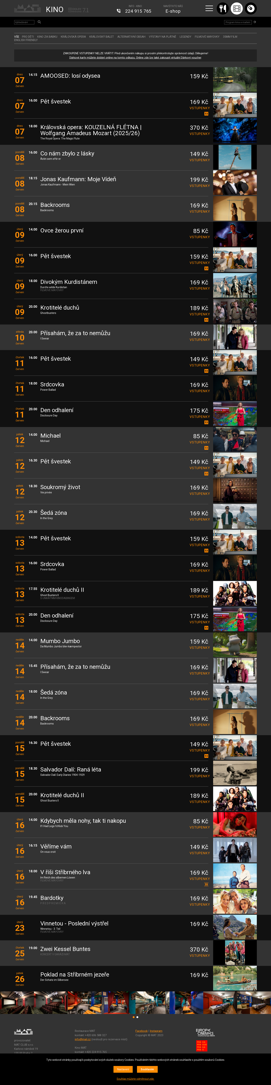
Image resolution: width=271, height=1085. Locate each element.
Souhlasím (147, 1069)
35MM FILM (230, 36)
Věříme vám (56, 846)
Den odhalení (56, 410)
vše (16, 36)
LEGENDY (185, 36)
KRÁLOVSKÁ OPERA (73, 36)
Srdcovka (52, 384)
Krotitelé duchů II (62, 590)
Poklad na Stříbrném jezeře (74, 974)
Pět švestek (55, 101)
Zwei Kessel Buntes (65, 949)
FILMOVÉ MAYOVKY (207, 36)
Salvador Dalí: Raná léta (70, 769)
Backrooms (55, 205)
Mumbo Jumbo (60, 641)
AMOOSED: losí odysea (70, 76)
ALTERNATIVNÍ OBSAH (131, 36)
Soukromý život (60, 487)
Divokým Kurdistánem (68, 282)
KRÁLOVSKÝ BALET (101, 36)
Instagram (156, 1031)
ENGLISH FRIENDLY (26, 40)
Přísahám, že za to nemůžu (75, 333)
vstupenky (199, 108)
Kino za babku (47, 36)
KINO (55, 9)
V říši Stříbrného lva (65, 872)
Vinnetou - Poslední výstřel (74, 923)
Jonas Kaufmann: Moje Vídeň (78, 179)
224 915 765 (138, 11)
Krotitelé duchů (59, 308)
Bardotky (51, 898)
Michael (50, 436)
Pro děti (28, 36)
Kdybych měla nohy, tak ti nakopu (83, 821)
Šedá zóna (53, 513)
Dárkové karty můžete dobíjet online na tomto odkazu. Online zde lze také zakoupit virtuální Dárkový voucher (135, 57)
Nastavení (123, 1069)
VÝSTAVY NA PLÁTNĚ (162, 36)
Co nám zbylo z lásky (67, 153)
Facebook (142, 1031)
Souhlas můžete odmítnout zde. (135, 1078)
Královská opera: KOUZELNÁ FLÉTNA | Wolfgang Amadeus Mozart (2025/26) (91, 130)
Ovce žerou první (61, 230)
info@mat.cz (83, 1039)
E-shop (173, 11)
